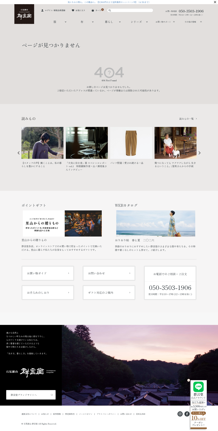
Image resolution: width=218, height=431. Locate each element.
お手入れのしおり (38, 292)
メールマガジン (85, 414)
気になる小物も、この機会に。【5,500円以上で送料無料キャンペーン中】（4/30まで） (109, 2)
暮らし (109, 22)
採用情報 (57, 414)
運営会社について (29, 414)
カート (98, 10)
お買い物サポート (163, 21)
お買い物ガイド (37, 273)
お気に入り (80, 10)
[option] (42, 148)
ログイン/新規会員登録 (55, 10)
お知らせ (45, 414)
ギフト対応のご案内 (100, 292)
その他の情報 (190, 21)
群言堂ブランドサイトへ (24, 395)
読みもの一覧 (186, 118)
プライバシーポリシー (106, 414)
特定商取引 (70, 414)
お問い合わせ (96, 273)
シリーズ (136, 22)
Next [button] (198, 155)
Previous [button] (17, 155)
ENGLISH (140, 414)
